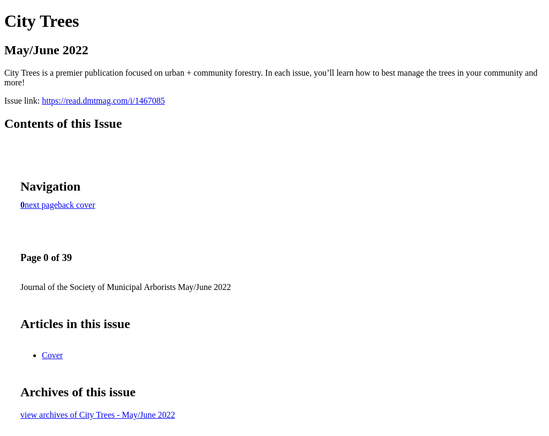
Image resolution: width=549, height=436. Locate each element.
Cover (52, 355)
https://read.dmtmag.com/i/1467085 (103, 100)
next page (41, 204)
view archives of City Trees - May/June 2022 (97, 414)
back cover (76, 204)
